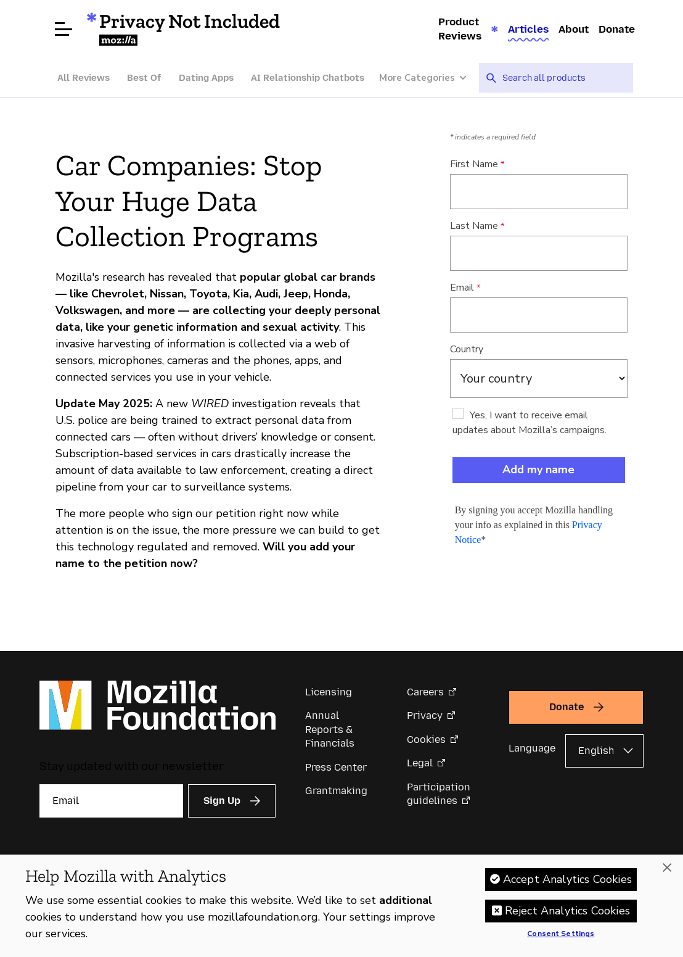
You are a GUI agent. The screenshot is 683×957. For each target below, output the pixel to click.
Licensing (328, 692)
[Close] (667, 868)
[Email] (111, 801)
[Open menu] (63, 29)
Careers (425, 692)
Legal (420, 763)
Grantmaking (336, 791)
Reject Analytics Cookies (567, 910)
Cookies (426, 739)
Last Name (474, 226)
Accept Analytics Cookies (567, 879)
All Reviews (83, 77)
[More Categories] (429, 78)
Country (466, 349)
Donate (617, 29)
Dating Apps (206, 77)
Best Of (144, 77)
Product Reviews (459, 28)
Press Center (336, 767)
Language (532, 748)
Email (462, 287)
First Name (474, 164)
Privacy (425, 715)
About (573, 29)
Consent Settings (560, 934)
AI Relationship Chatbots (307, 77)
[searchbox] (563, 77)
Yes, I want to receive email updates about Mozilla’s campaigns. (529, 422)
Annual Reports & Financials (329, 729)
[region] (341, 906)
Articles (528, 29)
